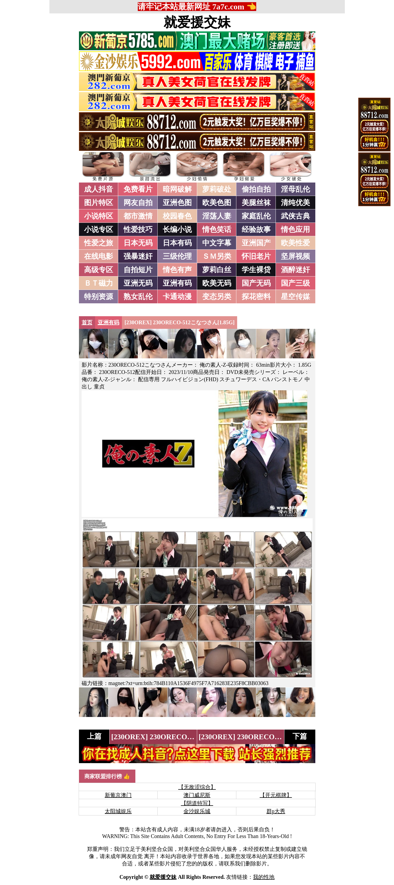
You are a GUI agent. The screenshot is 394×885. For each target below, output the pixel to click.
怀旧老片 (256, 256)
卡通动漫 (177, 297)
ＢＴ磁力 (98, 283)
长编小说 (177, 229)
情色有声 (177, 270)
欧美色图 (216, 203)
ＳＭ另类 (216, 256)
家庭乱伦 (256, 216)
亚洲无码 (138, 283)
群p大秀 (275, 811)
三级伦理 (177, 256)
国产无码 (256, 283)
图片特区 (98, 203)
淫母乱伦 (295, 189)
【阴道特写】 (197, 803)
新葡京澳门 (118, 795)
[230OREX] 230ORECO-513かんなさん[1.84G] (186, 737)
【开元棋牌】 (276, 795)
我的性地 (263, 877)
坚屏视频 (295, 256)
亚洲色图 (177, 203)
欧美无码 (216, 283)
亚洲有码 (177, 283)
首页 (87, 322)
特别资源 (98, 297)
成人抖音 (98, 189)
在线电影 (98, 256)
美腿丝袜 (256, 203)
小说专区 (98, 229)
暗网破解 (177, 189)
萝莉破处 (216, 189)
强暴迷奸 (138, 256)
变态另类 (216, 297)
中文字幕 (216, 243)
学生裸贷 (256, 270)
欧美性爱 (295, 243)
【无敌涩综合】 (197, 787)
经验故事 (256, 229)
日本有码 (177, 243)
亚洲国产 (256, 243)
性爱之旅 (98, 243)
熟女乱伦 (138, 297)
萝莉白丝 (216, 270)
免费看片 (138, 189)
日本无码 (138, 243)
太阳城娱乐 (118, 811)
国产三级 (295, 283)
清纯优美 (295, 203)
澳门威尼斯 (196, 795)
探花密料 (256, 297)
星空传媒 (295, 297)
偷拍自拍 (256, 189)
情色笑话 (216, 229)
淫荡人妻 (216, 216)
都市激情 (138, 216)
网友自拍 (138, 203)
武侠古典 (295, 216)
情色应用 (295, 229)
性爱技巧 (138, 229)
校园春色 (177, 216)
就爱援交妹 (197, 22)
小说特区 (98, 216)
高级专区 (98, 270)
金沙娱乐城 (196, 811)
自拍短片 (138, 270)
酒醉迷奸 (295, 270)
